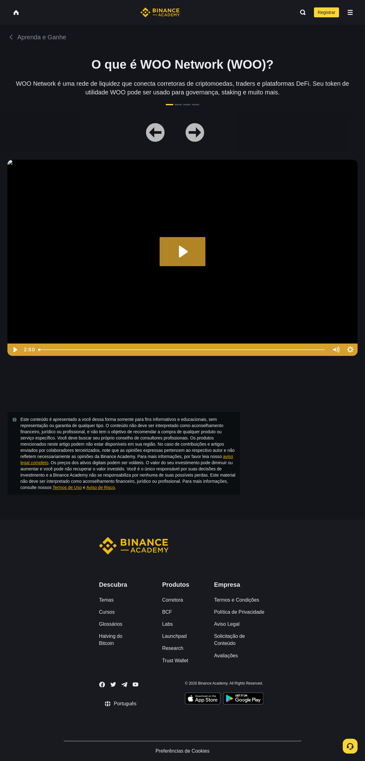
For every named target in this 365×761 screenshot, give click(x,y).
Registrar (326, 12)
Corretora (172, 600)
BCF (167, 612)
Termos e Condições (236, 600)
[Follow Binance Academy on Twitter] (113, 684)
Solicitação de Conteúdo (229, 639)
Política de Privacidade (239, 612)
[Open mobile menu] (350, 12)
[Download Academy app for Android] (243, 699)
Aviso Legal (226, 624)
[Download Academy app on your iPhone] (203, 699)
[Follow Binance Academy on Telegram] (124, 684)
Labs (167, 624)
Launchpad (174, 636)
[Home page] (160, 12)
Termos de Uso (67, 487)
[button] (350, 12)
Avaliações (226, 655)
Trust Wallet (175, 660)
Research (172, 648)
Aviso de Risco (100, 487)
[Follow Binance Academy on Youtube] (135, 684)
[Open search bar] (301, 12)
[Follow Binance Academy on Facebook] (102, 684)
